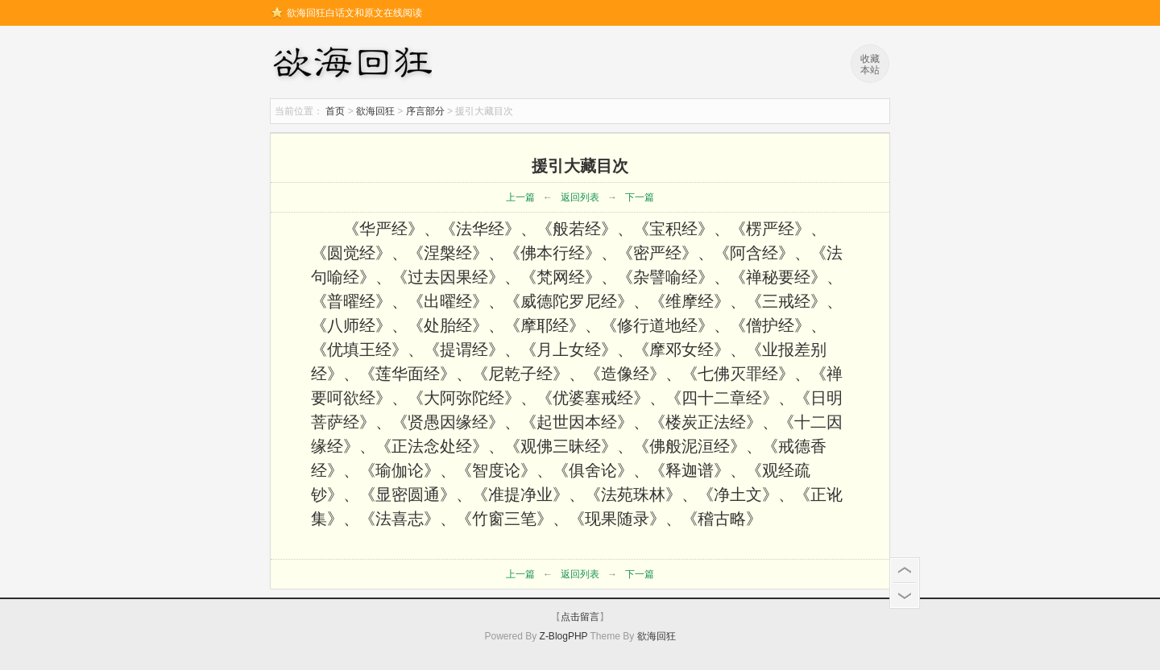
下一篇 (639, 197)
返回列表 (580, 197)
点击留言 (580, 616)
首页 (335, 111)
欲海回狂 (355, 64)
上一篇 (520, 197)
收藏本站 (870, 64)
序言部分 (425, 111)
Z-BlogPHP (564, 636)
